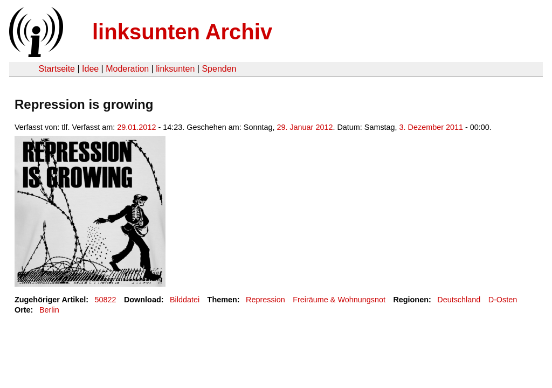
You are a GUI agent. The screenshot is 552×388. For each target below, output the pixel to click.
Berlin (49, 310)
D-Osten (503, 299)
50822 (105, 299)
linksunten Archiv (182, 32)
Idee (90, 68)
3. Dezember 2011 (431, 127)
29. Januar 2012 (305, 127)
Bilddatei (184, 299)
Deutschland (458, 299)
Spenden (219, 68)
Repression (265, 299)
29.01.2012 (136, 127)
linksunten (175, 68)
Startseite (56, 68)
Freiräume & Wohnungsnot (339, 299)
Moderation (127, 68)
